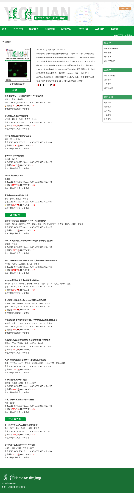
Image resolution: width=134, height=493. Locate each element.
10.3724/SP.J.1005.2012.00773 (40, 431)
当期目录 (107, 103)
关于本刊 (18, 29)
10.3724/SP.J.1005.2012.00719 (40, 287)
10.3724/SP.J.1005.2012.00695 (40, 227)
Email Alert (125, 8)
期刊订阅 (83, 29)
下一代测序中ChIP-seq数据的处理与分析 (21, 425)
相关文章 (17, 109)
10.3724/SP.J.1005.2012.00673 (40, 162)
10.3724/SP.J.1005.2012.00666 (40, 142)
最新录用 (107, 107)
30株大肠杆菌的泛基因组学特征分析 (19, 400)
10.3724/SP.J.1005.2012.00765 (40, 406)
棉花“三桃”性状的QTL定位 (16, 380)
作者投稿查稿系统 (111, 49)
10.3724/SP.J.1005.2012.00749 (40, 366)
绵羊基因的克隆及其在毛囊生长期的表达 (23, 280)
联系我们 (115, 29)
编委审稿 (107, 80)
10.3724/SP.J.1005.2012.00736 (40, 327)
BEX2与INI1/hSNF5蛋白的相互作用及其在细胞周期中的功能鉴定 (31, 261)
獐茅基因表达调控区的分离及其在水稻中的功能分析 (28, 340)
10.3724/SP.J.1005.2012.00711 (40, 267)
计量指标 (25, 109)
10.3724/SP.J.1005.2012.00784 (40, 451)
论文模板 (107, 57)
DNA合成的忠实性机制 (14, 176)
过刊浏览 (107, 111)
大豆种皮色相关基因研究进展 (16, 195)
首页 (4, 29)
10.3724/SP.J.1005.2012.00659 (40, 122)
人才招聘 (99, 29)
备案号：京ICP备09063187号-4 (14, 487)
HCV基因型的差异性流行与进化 (18, 136)
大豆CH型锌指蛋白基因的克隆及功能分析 (25, 360)
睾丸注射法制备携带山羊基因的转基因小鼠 (25, 300)
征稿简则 (50, 29)
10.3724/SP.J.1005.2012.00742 (40, 346)
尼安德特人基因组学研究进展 (16, 116)
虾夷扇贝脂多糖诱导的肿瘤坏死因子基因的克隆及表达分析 (31, 320)
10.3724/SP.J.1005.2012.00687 (40, 202)
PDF (22, 106)
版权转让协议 (109, 61)
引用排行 (107, 119)
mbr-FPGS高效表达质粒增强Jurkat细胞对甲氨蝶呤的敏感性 (29, 241)
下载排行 (107, 115)
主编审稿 (107, 84)
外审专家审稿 (109, 76)
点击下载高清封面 (17, 84)
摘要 (9, 106)
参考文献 (8, 109)
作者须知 (107, 53)
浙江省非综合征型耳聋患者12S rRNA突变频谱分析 (25, 221)
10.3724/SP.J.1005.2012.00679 (40, 182)
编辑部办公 (108, 88)
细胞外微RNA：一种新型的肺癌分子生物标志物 (24, 96)
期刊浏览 (66, 29)
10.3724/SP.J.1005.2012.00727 (40, 307)
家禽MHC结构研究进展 (14, 156)
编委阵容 (34, 29)
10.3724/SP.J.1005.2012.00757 (40, 386)
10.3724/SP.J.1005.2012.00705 (40, 247)
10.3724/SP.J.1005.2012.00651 (40, 103)
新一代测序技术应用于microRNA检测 (20, 445)
